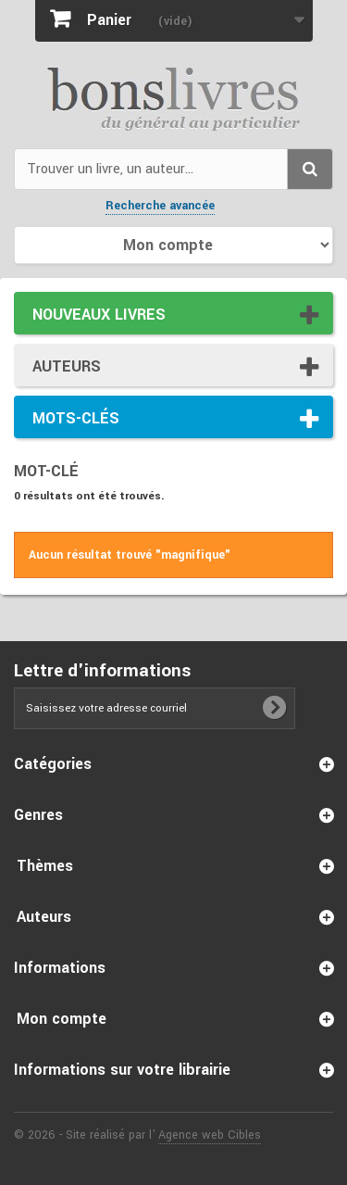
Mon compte (61, 1018)
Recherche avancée (160, 205)
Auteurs (66, 366)
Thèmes (45, 865)
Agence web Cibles (209, 1135)
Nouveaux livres (99, 314)
